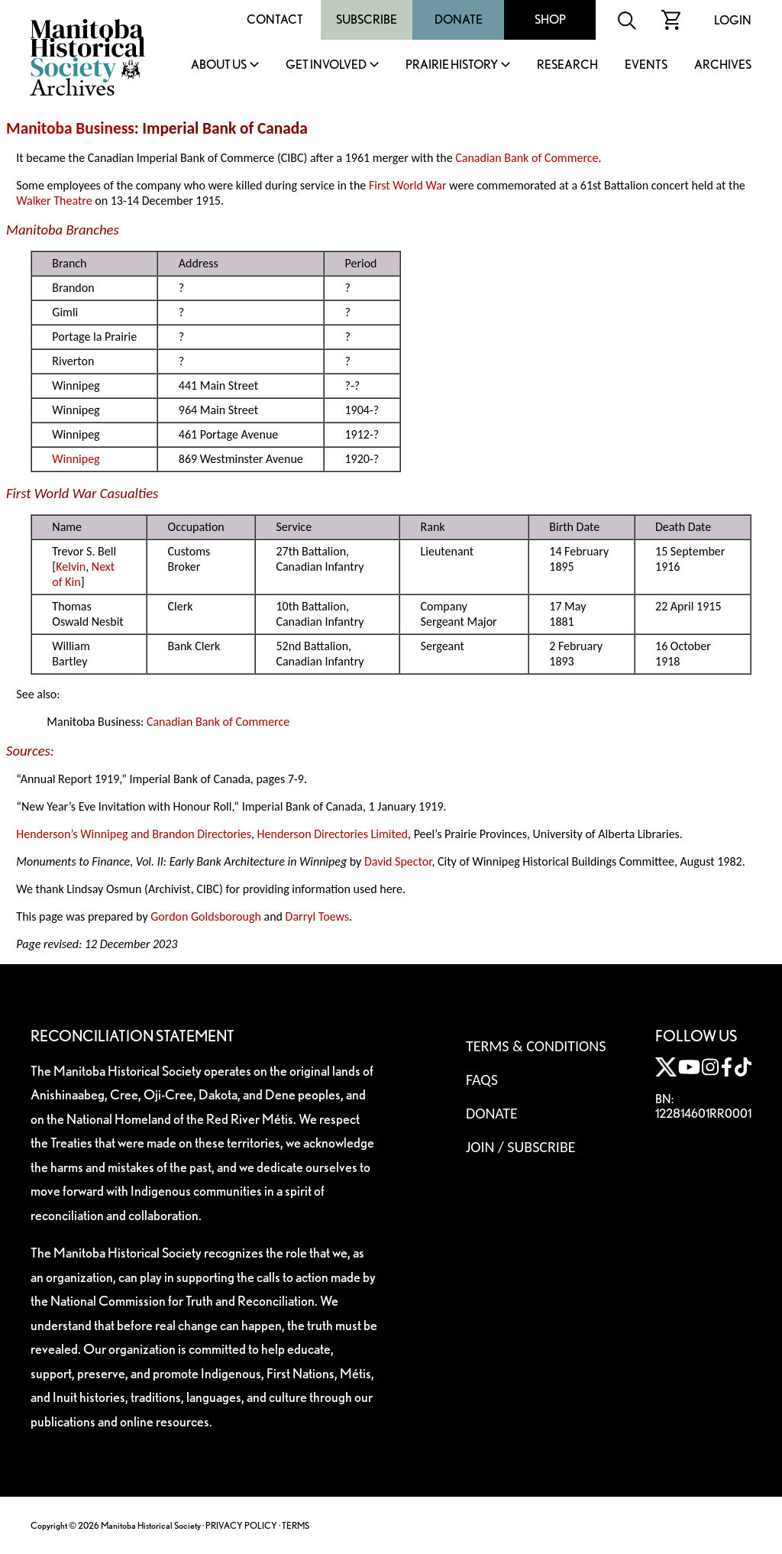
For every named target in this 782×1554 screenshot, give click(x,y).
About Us (219, 65)
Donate (459, 19)
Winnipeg (75, 459)
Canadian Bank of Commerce (526, 158)
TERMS (295, 1525)
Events (646, 65)
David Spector (398, 861)
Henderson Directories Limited (332, 834)
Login (732, 20)
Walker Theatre (54, 200)
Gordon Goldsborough (205, 916)
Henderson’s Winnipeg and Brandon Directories (133, 834)
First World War (408, 185)
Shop (550, 19)
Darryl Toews (318, 916)
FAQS (482, 1079)
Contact (275, 19)
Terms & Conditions (536, 1046)
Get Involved (326, 65)
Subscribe (366, 19)
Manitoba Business (70, 128)
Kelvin (71, 566)
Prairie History (452, 65)
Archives (722, 65)
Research (567, 65)
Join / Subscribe (521, 1147)
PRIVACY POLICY (241, 1525)
